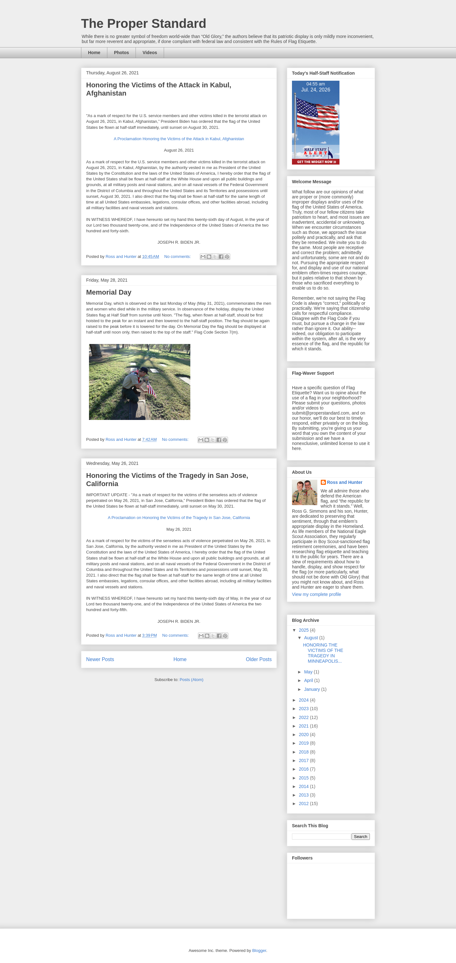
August (311, 637)
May (309, 671)
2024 (304, 700)
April (309, 680)
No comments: (178, 256)
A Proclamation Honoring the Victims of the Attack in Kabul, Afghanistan (179, 138)
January (312, 689)
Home (94, 52)
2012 (304, 803)
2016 (304, 769)
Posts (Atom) (191, 679)
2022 (304, 717)
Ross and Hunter (345, 482)
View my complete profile (316, 594)
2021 (304, 726)
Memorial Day (108, 292)
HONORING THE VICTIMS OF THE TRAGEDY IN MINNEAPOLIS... (323, 652)
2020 (304, 734)
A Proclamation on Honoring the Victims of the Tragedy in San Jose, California (179, 517)
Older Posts (259, 659)
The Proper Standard (143, 23)
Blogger (259, 950)
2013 (304, 794)
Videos (149, 52)
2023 (304, 708)
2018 (304, 751)
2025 (304, 630)
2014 (304, 786)
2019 (304, 743)
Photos (121, 52)
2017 (304, 760)
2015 (304, 777)
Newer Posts (100, 659)
